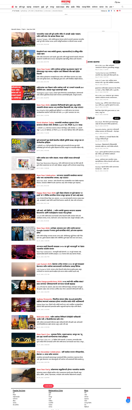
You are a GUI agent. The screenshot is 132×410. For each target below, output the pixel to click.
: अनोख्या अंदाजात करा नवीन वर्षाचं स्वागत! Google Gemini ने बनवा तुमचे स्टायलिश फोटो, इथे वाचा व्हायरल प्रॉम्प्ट (59, 230)
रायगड (50, 407)
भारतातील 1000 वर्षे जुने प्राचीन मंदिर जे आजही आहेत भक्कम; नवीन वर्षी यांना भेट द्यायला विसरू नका (59, 35)
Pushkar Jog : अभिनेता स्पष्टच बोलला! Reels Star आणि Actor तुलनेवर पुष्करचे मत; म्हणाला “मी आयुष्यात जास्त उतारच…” (107, 104)
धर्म (85, 393)
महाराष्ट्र (29, 7)
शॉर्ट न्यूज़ (22, 7)
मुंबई (42, 7)
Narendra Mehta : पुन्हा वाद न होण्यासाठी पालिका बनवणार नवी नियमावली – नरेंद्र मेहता (107, 130)
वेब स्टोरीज (16, 405)
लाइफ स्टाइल (60, 7)
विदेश (78, 7)
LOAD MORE (48, 386)
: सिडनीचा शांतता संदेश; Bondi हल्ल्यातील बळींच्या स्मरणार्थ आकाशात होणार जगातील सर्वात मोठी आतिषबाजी (60, 300)
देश (16, 7)
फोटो (85, 401)
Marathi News (39, 11)
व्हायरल (86, 399)
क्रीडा (67, 7)
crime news (48, 11)
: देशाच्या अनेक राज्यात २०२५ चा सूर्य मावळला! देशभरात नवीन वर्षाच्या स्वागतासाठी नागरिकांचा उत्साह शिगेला (60, 265)
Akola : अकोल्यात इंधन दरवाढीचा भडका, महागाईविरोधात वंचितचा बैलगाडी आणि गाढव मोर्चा (107, 160)
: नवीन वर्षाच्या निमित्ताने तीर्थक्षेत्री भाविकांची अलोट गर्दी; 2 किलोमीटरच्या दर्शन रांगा (59, 318)
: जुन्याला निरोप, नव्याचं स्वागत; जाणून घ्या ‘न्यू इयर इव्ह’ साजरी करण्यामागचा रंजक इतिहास (59, 335)
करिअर (86, 397)
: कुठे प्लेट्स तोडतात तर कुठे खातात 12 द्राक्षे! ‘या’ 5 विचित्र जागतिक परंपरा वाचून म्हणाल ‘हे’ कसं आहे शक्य (60, 194)
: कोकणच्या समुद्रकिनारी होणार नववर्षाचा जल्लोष (61, 369)
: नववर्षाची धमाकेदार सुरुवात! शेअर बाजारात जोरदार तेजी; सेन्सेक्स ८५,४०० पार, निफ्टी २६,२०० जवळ (59, 123)
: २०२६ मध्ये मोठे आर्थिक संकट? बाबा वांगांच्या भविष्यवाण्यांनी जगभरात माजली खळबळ (60, 282)
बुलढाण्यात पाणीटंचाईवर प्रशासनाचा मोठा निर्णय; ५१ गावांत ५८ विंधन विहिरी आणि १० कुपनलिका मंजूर (107, 89)
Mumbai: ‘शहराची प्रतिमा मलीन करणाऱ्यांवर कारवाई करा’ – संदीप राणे (107, 168)
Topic (23, 29)
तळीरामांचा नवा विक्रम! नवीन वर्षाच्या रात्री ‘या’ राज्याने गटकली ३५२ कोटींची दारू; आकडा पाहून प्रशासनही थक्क (60, 88)
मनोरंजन (95, 7)
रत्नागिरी (51, 403)
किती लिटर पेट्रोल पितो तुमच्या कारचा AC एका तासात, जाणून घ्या (107, 111)
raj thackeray (23, 11)
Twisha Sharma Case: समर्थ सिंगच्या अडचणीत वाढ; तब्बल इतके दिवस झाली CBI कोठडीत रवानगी (106, 74)
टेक (106, 7)
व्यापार (101, 7)
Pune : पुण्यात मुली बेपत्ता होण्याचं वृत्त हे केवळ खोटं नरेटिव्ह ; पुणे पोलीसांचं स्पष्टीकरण (107, 153)
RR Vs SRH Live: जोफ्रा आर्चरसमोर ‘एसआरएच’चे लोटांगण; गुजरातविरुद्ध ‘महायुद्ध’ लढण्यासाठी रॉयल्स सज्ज (107, 66)
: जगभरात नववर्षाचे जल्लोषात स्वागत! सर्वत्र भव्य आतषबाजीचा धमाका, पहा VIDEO (59, 176)
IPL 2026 (31, 11)
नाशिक (50, 401)
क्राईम (73, 7)
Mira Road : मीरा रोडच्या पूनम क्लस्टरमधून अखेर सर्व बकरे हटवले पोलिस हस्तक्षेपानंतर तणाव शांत (106, 123)
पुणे (47, 7)
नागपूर (52, 7)
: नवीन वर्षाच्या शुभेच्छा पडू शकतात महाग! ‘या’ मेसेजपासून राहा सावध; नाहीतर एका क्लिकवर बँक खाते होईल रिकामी (59, 71)
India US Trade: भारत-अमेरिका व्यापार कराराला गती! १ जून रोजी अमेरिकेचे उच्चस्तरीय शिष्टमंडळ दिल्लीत (107, 81)
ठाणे (50, 399)
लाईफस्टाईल (16, 397)
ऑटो (85, 395)
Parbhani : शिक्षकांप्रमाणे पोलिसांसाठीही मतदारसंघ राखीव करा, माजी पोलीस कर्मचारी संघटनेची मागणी (106, 145)
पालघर (50, 405)
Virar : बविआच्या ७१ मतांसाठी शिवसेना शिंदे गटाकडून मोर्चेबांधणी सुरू (106, 138)
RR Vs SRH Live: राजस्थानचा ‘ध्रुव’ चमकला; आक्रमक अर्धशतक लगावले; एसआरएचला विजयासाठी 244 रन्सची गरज (107, 96)
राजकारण (36, 7)
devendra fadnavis (58, 11)
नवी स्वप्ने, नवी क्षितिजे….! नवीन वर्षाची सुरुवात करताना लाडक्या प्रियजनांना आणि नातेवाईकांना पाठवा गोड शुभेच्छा (59, 211)
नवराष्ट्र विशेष (86, 7)
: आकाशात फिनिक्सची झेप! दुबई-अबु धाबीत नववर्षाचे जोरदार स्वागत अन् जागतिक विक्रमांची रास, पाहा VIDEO (60, 106)
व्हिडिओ (86, 407)
